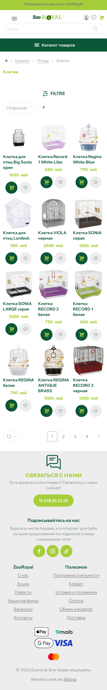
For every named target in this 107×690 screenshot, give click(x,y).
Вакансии (23, 608)
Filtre (53, 93)
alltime (70, 679)
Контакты (23, 617)
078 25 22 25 (53, 500)
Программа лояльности (76, 575)
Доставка (76, 617)
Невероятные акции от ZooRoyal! (53, 4)
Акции (23, 583)
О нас (23, 575)
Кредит (76, 583)
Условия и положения (76, 592)
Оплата (76, 600)
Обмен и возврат (76, 608)
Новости (23, 592)
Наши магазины (23, 600)
